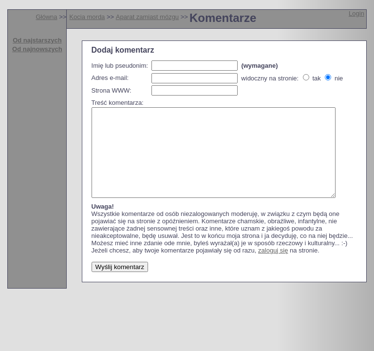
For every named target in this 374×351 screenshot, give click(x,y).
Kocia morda (87, 16)
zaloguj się (273, 268)
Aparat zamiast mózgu (147, 16)
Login (356, 13)
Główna (46, 16)
